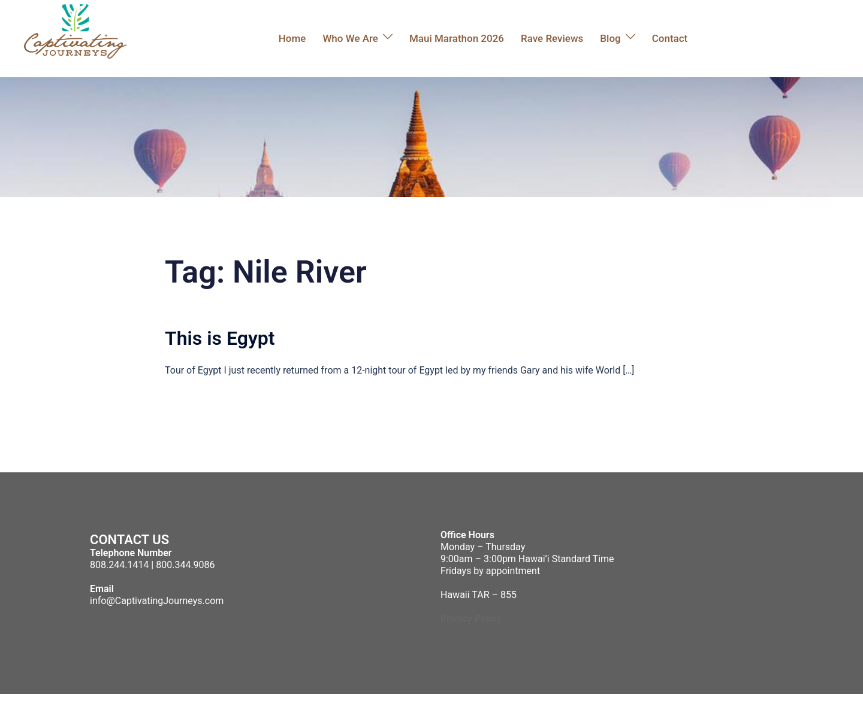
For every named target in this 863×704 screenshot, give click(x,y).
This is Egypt (220, 338)
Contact (670, 38)
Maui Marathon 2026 (456, 38)
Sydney (290, 698)
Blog (610, 38)
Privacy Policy (470, 618)
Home (292, 38)
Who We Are (350, 38)
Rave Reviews (552, 38)
